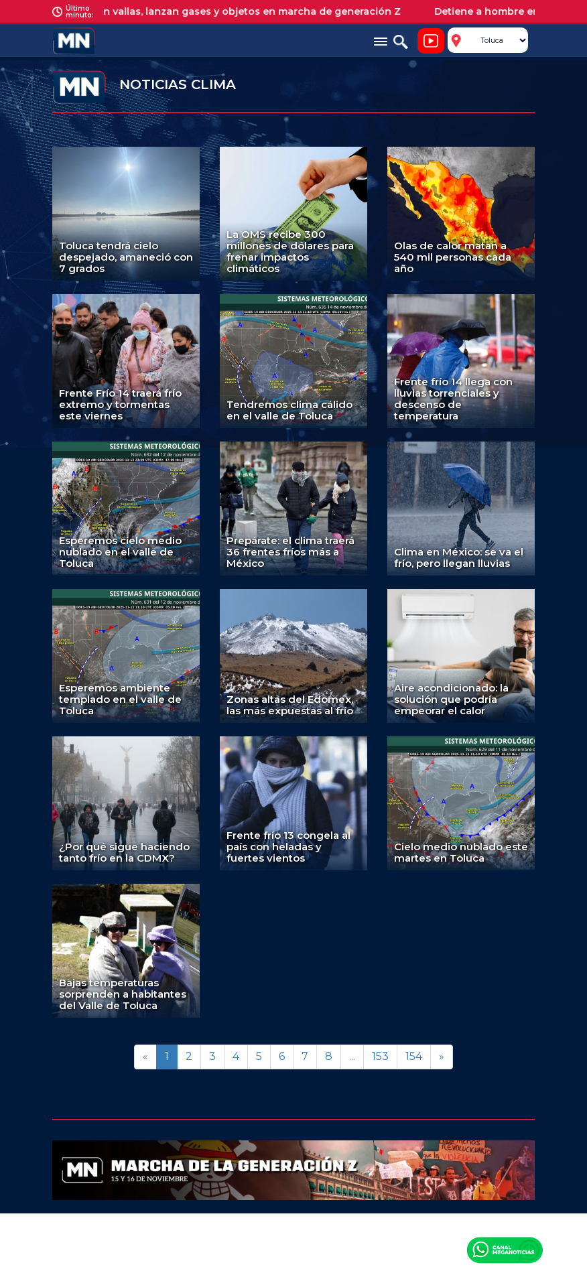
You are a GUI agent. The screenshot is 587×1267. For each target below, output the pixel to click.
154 (413, 1056)
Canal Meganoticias (504, 1250)
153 (380, 1056)
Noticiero (430, 41)
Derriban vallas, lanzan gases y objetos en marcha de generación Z (241, 11)
